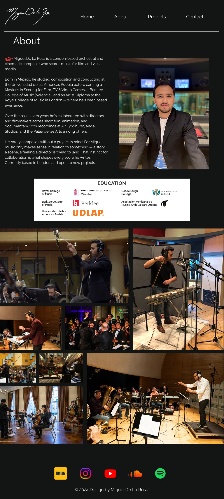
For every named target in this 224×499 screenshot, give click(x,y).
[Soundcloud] (135, 473)
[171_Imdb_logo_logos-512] (61, 473)
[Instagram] (86, 473)
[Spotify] (160, 473)
